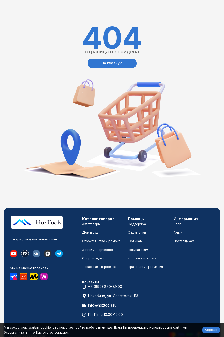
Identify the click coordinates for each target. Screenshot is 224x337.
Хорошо (211, 330)
